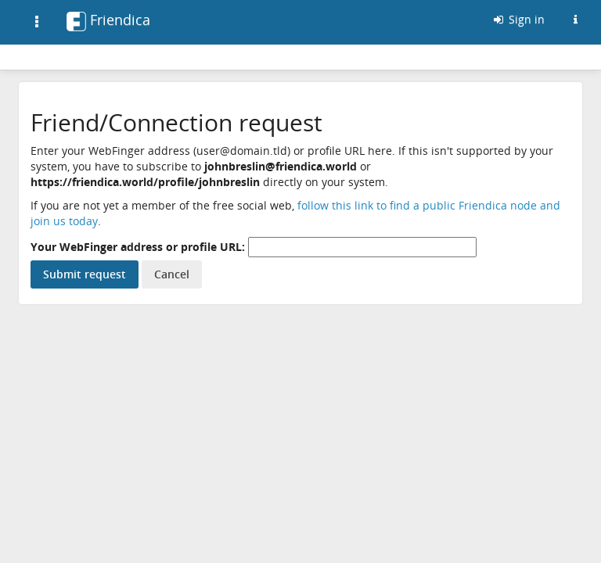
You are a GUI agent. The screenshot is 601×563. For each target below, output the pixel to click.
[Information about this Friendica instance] (575, 19)
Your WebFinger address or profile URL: (138, 246)
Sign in (518, 19)
